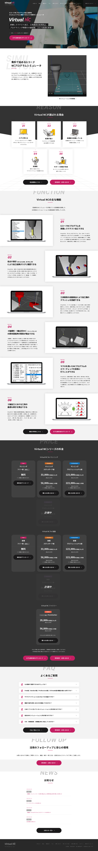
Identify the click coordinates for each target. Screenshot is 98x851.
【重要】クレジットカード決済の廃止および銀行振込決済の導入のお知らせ (44, 794)
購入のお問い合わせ (49, 493)
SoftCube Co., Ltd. (11, 4)
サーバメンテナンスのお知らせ (33, 803)
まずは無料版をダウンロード (22, 38)
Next (0, 24)
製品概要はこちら (36, 182)
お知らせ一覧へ (49, 830)
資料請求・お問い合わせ (63, 182)
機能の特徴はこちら (36, 431)
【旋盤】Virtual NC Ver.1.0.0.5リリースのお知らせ (38, 812)
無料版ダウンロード (23, 483)
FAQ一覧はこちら (36, 730)
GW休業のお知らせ (30, 821)
